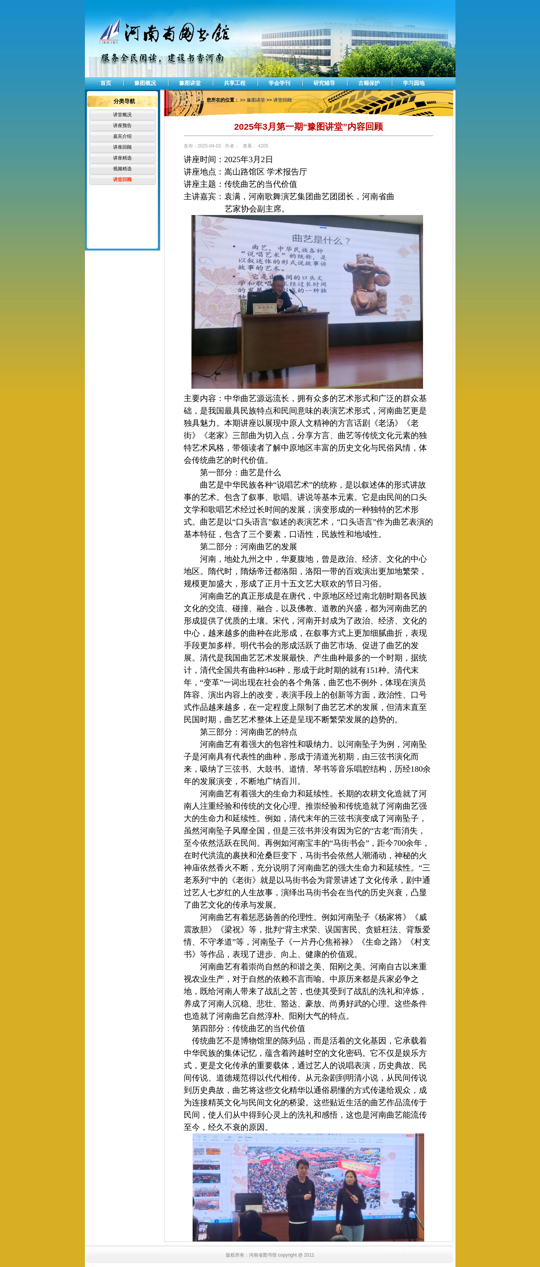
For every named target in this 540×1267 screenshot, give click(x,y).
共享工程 (234, 83)
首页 (105, 83)
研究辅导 (324, 83)
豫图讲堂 (190, 83)
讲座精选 (122, 158)
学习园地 (414, 83)
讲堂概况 (122, 114)
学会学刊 (279, 83)
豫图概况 (145, 83)
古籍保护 (369, 83)
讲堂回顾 (122, 179)
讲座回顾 (122, 147)
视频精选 (122, 168)
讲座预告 (122, 125)
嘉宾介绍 (122, 136)
